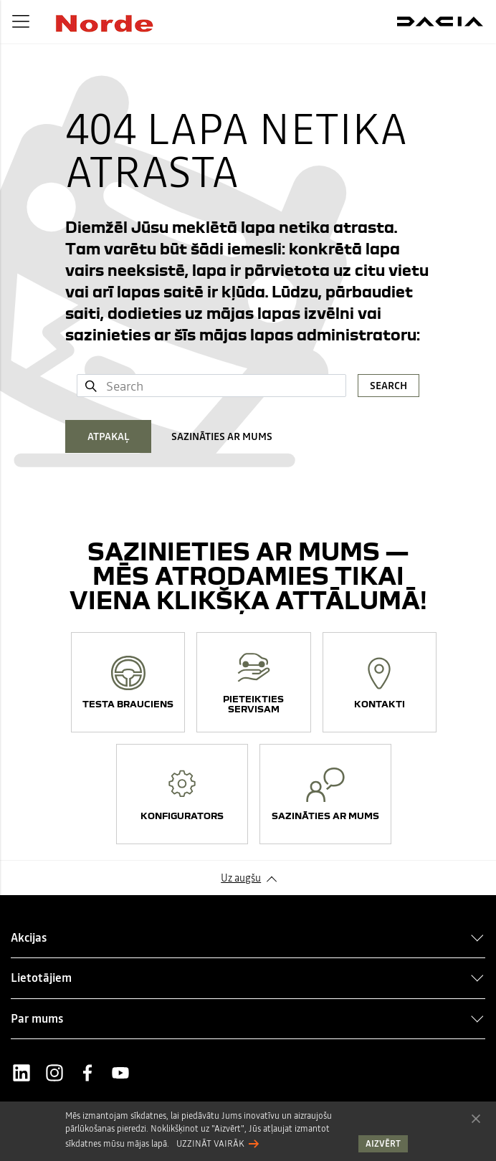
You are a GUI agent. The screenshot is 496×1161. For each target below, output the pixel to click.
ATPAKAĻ (108, 436)
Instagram (54, 1073)
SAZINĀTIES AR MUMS (221, 436)
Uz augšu (241, 878)
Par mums (37, 1018)
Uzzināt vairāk (210, 1144)
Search (388, 385)
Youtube (120, 1073)
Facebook (87, 1073)
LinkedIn (21, 1073)
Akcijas (29, 937)
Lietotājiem (41, 977)
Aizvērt (475, 1118)
